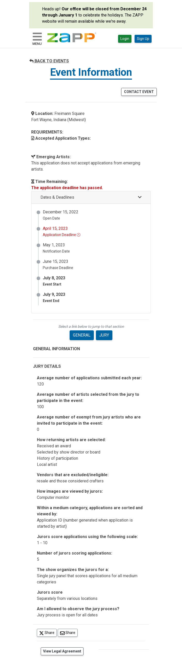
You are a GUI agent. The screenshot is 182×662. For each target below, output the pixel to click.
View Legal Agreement (62, 651)
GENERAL (81, 335)
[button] (91, 197)
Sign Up (143, 39)
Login (124, 39)
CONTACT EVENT (139, 92)
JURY (104, 335)
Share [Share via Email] (69, 632)
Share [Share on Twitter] (48, 632)
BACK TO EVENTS (49, 60)
